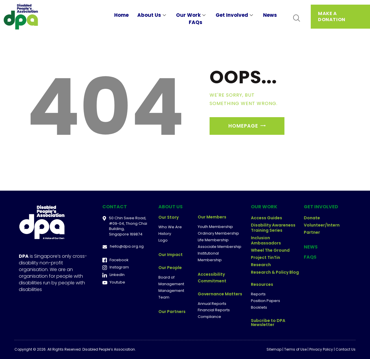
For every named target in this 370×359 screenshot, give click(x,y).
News (270, 15)
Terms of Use (295, 349)
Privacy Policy (321, 349)
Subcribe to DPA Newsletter (268, 323)
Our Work (191, 15)
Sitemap (274, 349)
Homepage (243, 125)
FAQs (195, 22)
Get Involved (235, 15)
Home (121, 15)
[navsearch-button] (296, 18)
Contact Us (346, 349)
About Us (152, 15)
